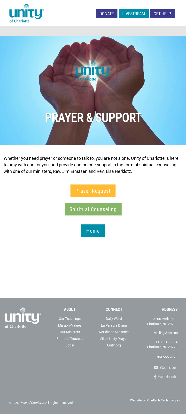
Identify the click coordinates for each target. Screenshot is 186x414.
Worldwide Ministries (113, 332)
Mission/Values (69, 325)
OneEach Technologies (163, 400)
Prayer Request (93, 190)
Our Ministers (70, 332)
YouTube (165, 367)
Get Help (162, 13)
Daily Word (114, 318)
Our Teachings (70, 318)
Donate (107, 13)
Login (70, 345)
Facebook (165, 376)
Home (93, 230)
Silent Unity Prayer (114, 338)
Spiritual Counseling (93, 209)
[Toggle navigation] (179, 31)
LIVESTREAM (133, 13)
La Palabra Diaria (114, 325)
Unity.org (114, 345)
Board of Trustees (69, 338)
